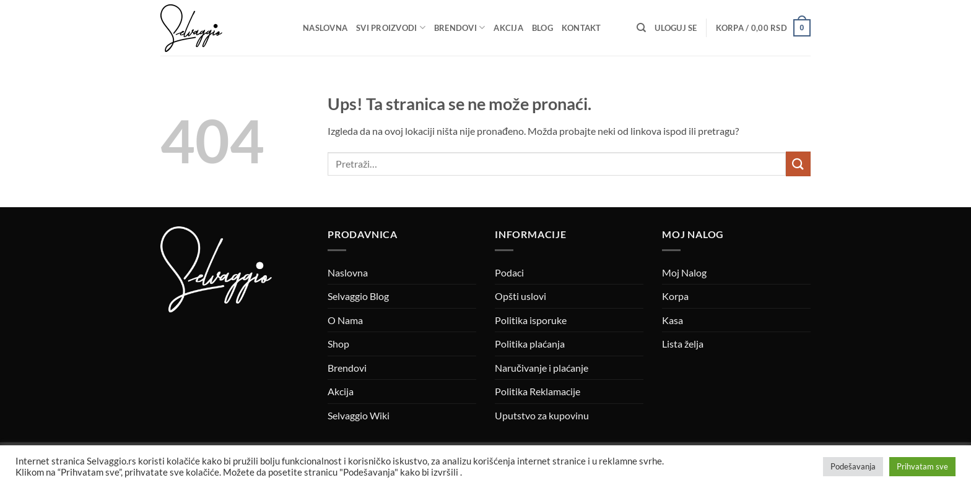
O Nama (345, 320)
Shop (338, 343)
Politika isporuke (531, 320)
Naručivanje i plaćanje (541, 368)
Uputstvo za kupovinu (542, 415)
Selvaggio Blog (358, 296)
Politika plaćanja (530, 343)
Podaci (509, 272)
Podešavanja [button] (853, 466)
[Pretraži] (641, 28)
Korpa (675, 296)
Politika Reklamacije (537, 391)
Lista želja (682, 343)
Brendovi (460, 27)
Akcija (508, 28)
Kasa (672, 320)
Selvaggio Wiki (359, 415)
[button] (676, 27)
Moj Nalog (684, 272)
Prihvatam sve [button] (922, 466)
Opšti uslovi (520, 296)
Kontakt (581, 28)
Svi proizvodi (390, 27)
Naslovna (325, 28)
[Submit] (798, 164)
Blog (542, 28)
